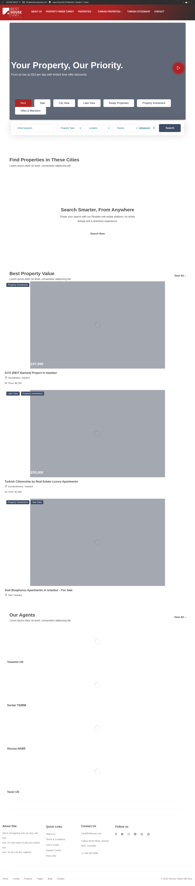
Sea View (37, 502)
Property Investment (153, 103)
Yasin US (13, 791)
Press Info (51, 856)
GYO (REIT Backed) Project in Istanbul (31, 372)
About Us (36, 11)
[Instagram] (191, 2)
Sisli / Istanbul (15, 595)
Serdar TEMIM (16, 705)
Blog (50, 878)
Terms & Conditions (55, 839)
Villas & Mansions (31, 110)
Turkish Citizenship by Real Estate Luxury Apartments (41, 481)
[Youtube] (186, 2)
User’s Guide (52, 845)
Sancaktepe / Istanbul (19, 378)
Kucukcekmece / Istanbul (20, 486)
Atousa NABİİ (16, 748)
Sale (42, 103)
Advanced (147, 128)
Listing (16, 878)
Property (28, 878)
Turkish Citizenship (138, 11)
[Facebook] (183, 2)
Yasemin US (15, 662)
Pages (40, 878)
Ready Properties (119, 103)
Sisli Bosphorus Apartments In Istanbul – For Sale (39, 590)
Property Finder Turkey (60, 11)
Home (5, 878)
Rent (23, 103)
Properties (85, 11)
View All (179, 275)
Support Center (53, 850)
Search (170, 128)
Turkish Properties (110, 11)
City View (64, 103)
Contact (159, 11)
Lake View (89, 103)
